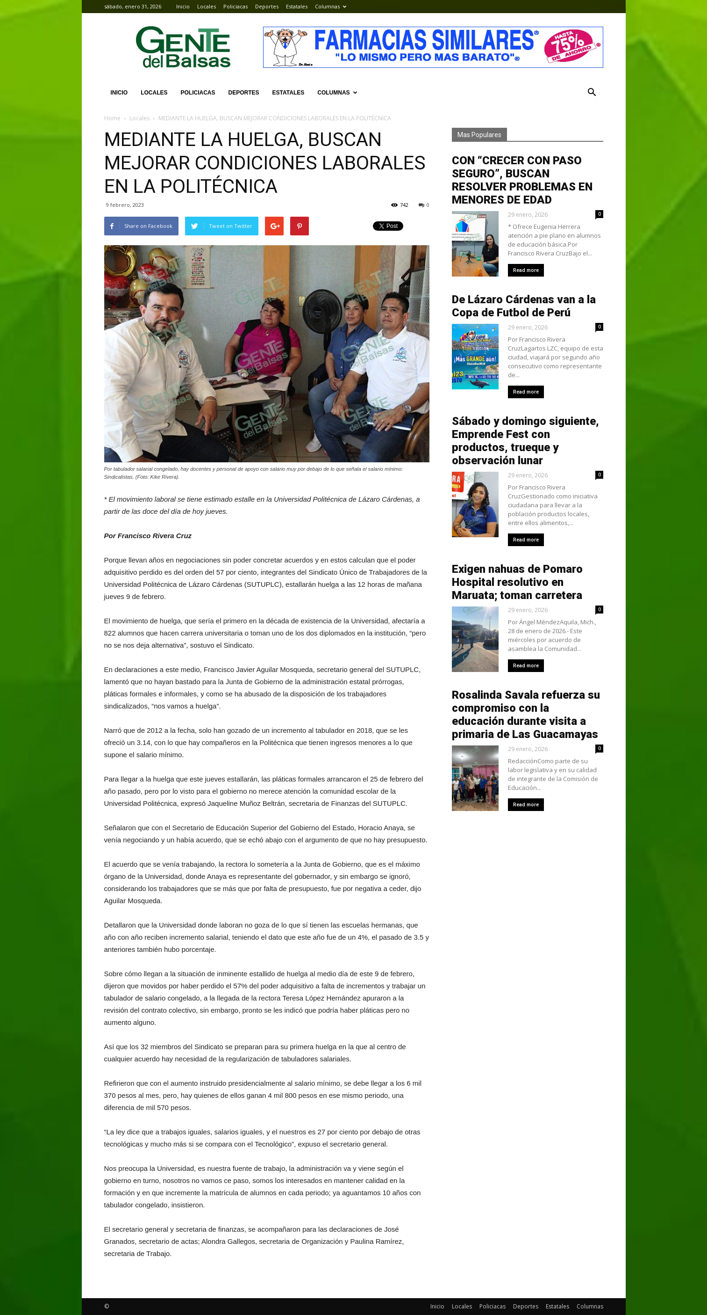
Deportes (267, 6)
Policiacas (235, 6)
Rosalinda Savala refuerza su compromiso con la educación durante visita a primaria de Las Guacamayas (526, 714)
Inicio (183, 6)
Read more (526, 270)
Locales (206, 6)
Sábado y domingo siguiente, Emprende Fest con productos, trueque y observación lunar (525, 441)
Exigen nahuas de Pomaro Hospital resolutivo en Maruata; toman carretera (517, 582)
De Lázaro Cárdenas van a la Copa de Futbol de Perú (524, 306)
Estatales (296, 6)
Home (112, 118)
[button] (592, 92)
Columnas (330, 6)
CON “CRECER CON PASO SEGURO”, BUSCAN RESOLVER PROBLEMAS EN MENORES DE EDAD (522, 180)
